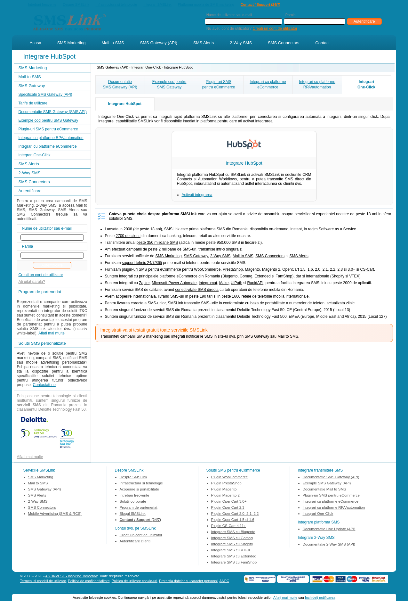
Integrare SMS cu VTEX (231, 551)
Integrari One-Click (35, 155)
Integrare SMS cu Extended (233, 557)
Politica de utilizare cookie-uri (134, 581)
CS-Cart (367, 270)
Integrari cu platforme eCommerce (48, 147)
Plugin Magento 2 (225, 496)
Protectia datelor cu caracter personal (188, 581)
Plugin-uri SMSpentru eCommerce (218, 85)
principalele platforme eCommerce (168, 277)
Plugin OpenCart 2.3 (227, 508)
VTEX (354, 277)
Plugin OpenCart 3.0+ (229, 502)
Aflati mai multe (51, 334)
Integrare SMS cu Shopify (232, 545)
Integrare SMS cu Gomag (232, 538)
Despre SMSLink (76, 5)
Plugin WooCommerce (229, 478)
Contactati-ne (44, 385)
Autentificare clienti (135, 542)
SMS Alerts (203, 43)
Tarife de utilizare (33, 104)
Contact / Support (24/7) (260, 5)
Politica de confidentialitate (88, 581)
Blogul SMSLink (133, 514)
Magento (252, 270)
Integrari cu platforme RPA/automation (51, 138)
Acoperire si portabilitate (139, 490)
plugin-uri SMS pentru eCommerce (151, 270)
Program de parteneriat (138, 508)
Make (223, 283)
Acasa (35, 43)
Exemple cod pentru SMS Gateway (48, 121)
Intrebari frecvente (42, 5)
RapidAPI (255, 283)
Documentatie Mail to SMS (324, 490)
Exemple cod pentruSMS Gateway (169, 85)
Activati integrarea (197, 195)
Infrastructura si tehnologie (116, 5)
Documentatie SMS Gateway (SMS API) (53, 112)
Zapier (144, 283)
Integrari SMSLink (157, 5)
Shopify (338, 277)
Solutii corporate (133, 502)
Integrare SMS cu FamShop (234, 563)
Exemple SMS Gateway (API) (327, 484)
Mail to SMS (113, 43)
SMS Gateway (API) (158, 43)
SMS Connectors (283, 43)
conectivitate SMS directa (197, 290)
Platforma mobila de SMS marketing (206, 4)
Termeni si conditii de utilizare (43, 581)
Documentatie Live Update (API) (329, 529)
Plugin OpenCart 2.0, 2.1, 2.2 (235, 514)
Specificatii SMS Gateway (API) (45, 95)
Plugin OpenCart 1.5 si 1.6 (232, 520)
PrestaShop (233, 270)
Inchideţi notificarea (320, 597)
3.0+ (351, 270)
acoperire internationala (136, 297)
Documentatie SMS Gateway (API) (331, 478)
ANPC (224, 581)
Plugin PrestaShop (226, 484)
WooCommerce (207, 270)
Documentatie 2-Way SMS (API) (329, 545)
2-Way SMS (241, 43)
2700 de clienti (128, 236)
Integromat (208, 283)
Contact (322, 43)
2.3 (340, 270)
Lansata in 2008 (118, 229)
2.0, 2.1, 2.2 (325, 270)
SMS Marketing (71, 43)
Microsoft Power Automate (174, 283)
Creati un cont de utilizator (275, 29)
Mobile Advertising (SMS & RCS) (55, 514)
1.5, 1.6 (306, 270)
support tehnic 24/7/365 (142, 263)
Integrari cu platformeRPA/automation (317, 85)
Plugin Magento (224, 490)
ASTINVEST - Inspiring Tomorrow (71, 577)
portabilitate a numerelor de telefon (294, 303)
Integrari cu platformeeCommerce (268, 85)
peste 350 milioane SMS (157, 243)
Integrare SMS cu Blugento (233, 532)
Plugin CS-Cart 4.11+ (228, 526)
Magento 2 (271, 270)
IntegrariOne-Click (366, 85)
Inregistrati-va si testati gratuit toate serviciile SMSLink (154, 330)
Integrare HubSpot (178, 68)
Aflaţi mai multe (285, 597)
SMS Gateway (32, 86)
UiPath (236, 283)
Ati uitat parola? (32, 282)
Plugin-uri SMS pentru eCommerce (48, 130)
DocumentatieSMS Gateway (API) (120, 85)
